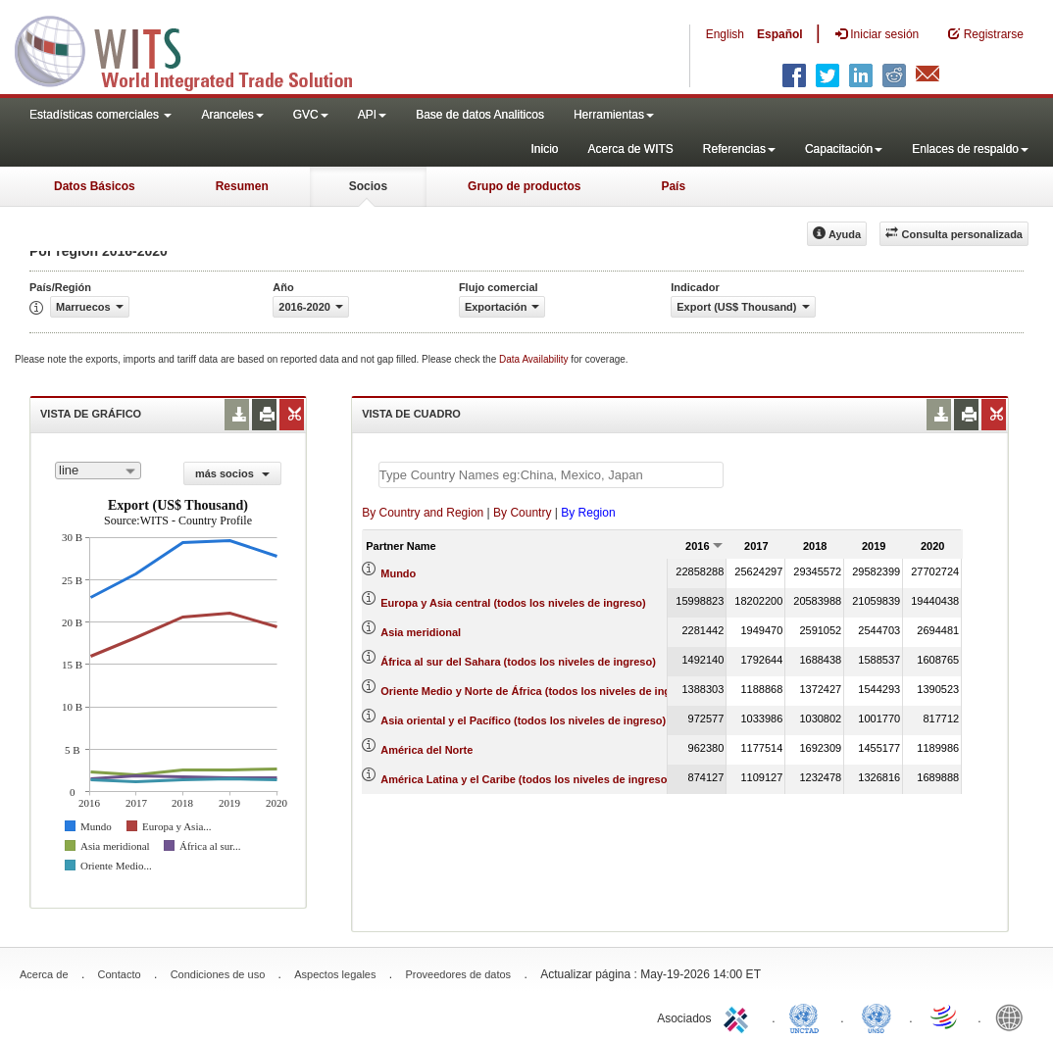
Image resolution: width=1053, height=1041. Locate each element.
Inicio (544, 149)
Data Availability (535, 359)
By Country (522, 513)
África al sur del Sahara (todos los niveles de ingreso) (518, 662)
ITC (739, 1016)
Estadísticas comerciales (100, 115)
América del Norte (426, 750)
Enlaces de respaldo (970, 149)
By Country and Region (422, 513)
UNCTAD (807, 1016)
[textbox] (551, 475)
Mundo (398, 573)
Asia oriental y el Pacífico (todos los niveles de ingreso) (523, 720)
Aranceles (232, 115)
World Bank (1013, 1016)
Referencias (739, 149)
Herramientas (614, 115)
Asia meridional (420, 632)
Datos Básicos (94, 186)
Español (780, 34)
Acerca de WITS (630, 149)
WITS (196, 49)
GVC (310, 115)
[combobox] (98, 470)
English (725, 34)
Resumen (242, 186)
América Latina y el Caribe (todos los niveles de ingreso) (525, 779)
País (673, 186)
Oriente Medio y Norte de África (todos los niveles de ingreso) (538, 691)
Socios (368, 186)
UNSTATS (876, 1016)
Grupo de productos (524, 186)
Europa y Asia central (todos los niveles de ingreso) (512, 603)
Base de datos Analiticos (480, 115)
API (372, 115)
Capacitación (843, 149)
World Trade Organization (945, 1016)
